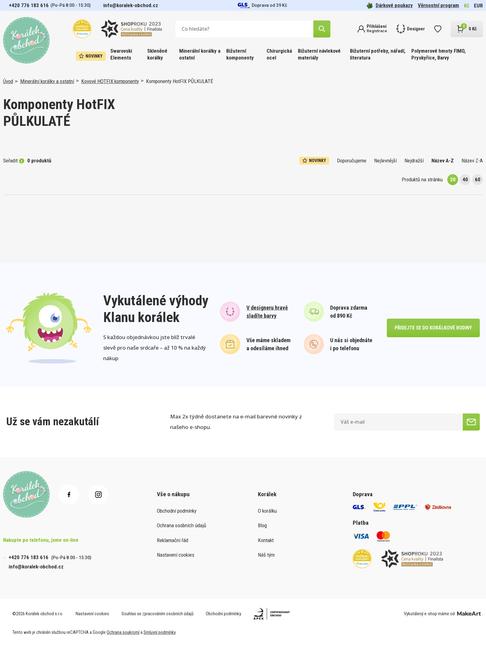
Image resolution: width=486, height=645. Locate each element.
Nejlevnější (385, 160)
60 (477, 179)
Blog (262, 525)
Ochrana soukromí (123, 632)
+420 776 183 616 (29, 5)
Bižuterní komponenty (240, 54)
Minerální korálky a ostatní (199, 54)
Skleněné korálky (157, 54)
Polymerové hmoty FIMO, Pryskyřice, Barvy (438, 54)
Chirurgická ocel (279, 54)
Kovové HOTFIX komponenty (110, 81)
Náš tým (266, 555)
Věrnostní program (438, 5)
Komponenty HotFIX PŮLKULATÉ (179, 81)
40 (465, 179)
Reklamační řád (172, 540)
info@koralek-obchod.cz (130, 5)
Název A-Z (442, 160)
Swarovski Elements (121, 54)
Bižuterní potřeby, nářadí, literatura (377, 54)
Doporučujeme (351, 160)
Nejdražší (414, 160)
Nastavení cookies (175, 555)
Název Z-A (472, 160)
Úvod (8, 81)
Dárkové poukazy (389, 5)
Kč (466, 5)
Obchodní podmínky (177, 511)
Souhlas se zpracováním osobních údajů (157, 613)
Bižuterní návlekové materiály (319, 54)
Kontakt (266, 540)
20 (453, 179)
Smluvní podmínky (160, 632)
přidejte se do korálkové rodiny (433, 328)
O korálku (267, 511)
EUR (478, 5)
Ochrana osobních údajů (181, 525)
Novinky (91, 56)
